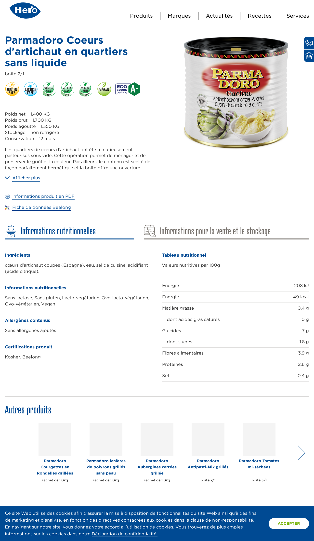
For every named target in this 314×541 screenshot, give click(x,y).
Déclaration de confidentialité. (124, 533)
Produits (141, 16)
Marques (179, 16)
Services (298, 16)
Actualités (219, 16)
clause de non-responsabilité (221, 520)
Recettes (260, 16)
